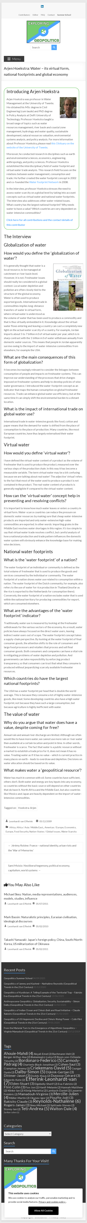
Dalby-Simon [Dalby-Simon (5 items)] (30, 1071)
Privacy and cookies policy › (52, 1202)
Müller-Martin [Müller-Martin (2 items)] (19, 1097)
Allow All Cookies (43, 1210)
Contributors (24, 15)
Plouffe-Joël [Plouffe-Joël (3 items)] (61, 1098)
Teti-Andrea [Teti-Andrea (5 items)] (35, 1108)
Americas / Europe (54, 827)
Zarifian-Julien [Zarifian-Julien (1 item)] (11, 1112)
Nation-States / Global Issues (44, 831)
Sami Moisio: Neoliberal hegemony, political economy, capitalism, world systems (39, 868)
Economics (70, 827)
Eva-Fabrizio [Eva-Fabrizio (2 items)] (67, 1083)
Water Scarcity (69, 831)
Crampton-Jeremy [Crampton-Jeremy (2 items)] (17, 1068)
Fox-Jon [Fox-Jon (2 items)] (32, 1087)
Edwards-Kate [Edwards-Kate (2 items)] (14, 1079)
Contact (51, 15)
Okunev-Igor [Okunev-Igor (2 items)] (39, 1097)
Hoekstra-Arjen (27, 807)
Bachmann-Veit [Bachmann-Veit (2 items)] (63, 1053)
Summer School (64, 15)
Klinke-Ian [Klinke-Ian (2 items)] (16, 1090)
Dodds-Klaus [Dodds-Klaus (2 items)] (40, 1075)
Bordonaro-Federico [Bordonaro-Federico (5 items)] (40, 1060)
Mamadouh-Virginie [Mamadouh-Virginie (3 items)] (35, 1094)
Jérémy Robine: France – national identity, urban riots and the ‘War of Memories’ (42, 848)
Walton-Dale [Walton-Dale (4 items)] (63, 1108)
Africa (12, 827)
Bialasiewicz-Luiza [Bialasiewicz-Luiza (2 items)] (43, 1057)
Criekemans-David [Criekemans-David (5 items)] (50, 1067)
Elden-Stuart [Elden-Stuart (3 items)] (22, 1083)
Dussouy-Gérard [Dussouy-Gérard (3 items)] (65, 1075)
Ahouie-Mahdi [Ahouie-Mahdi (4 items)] (18, 1053)
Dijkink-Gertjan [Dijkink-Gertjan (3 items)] (60, 1072)
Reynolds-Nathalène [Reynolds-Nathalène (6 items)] (57, 1101)
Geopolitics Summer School (18, 978)
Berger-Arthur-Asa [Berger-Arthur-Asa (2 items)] (17, 1057)
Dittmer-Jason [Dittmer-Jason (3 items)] (17, 1075)
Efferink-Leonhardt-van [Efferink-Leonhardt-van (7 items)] (40, 1081)
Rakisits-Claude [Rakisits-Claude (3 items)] (18, 1101)
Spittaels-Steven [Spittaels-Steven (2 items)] (62, 1105)
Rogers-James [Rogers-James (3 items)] (17, 1105)
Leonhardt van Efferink (21, 821)
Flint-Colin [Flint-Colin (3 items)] (14, 1087)
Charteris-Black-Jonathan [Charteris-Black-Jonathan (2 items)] (40, 1064)
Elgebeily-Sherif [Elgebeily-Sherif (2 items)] (46, 1083)
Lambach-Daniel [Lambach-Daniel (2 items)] (59, 1090)
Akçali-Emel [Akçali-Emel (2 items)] (43, 1053)
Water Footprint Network (44, 182)
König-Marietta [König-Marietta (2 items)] (35, 1090)
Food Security (21, 831)
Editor (35, 15)
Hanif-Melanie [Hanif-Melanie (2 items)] (50, 1087)
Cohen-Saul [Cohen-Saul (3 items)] (69, 1064)
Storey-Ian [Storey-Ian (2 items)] (12, 1109)
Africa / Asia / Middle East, (30, 827)
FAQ (43, 15)
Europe (9, 831)
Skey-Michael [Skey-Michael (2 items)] (40, 1105)
